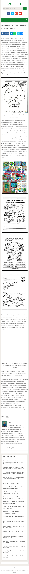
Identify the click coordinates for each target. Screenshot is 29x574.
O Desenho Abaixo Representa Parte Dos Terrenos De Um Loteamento (13, 472)
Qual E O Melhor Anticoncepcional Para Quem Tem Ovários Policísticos (14, 467)
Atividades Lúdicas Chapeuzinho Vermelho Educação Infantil (12, 492)
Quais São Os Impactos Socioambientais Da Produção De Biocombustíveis (13, 462)
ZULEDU (14, 4)
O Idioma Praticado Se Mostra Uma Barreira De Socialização (13, 487)
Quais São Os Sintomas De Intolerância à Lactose (11, 512)
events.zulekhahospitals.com (8, 570)
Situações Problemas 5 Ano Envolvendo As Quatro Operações (13, 497)
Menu (3, 20)
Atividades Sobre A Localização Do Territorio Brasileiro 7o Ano (13, 477)
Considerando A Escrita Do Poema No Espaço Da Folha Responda (14, 482)
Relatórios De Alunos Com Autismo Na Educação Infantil (13, 502)
